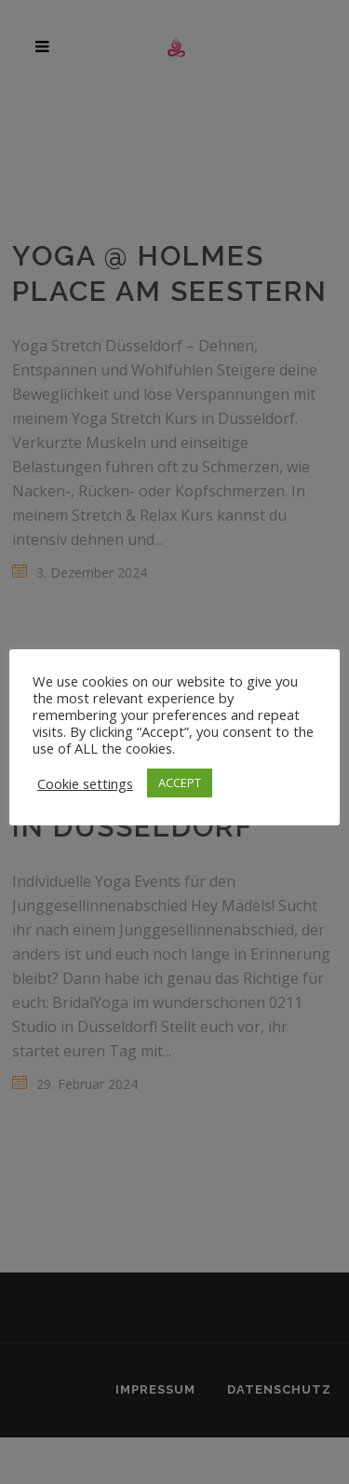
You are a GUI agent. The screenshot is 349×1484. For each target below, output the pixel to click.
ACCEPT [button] (179, 782)
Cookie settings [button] (85, 783)
